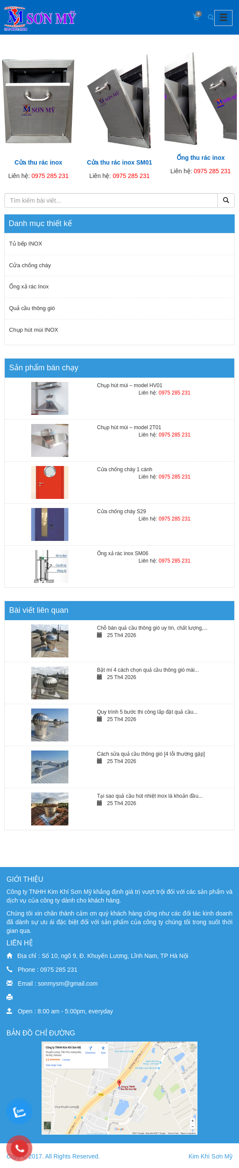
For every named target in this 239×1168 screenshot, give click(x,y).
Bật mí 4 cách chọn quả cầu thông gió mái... (148, 670)
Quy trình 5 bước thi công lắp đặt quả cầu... (147, 712)
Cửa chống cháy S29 (121, 511)
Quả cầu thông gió (32, 308)
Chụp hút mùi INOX (33, 330)
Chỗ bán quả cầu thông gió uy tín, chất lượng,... (152, 628)
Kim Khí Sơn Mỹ (210, 1156)
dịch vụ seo (22, 1025)
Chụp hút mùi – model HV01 (129, 385)
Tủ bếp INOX (25, 243)
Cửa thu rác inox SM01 (119, 162)
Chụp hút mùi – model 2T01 (129, 427)
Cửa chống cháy (30, 265)
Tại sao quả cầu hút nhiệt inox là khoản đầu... (150, 796)
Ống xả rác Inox (28, 286)
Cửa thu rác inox (38, 162)
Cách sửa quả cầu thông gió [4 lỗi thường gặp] (151, 754)
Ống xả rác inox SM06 (123, 553)
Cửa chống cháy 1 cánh (124, 469)
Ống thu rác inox (201, 157)
